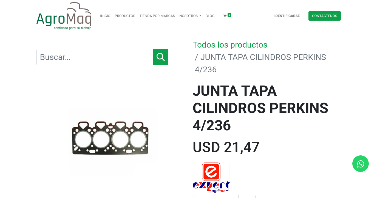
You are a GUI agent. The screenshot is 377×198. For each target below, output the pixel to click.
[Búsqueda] (160, 57)
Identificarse (287, 16)
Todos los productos (230, 45)
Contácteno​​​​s (324, 16)
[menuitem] (105, 16)
